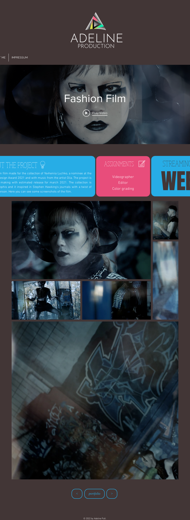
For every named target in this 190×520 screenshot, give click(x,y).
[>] (111, 494)
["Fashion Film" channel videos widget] (95, 104)
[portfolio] (94, 494)
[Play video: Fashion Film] (95, 113)
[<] (77, 494)
